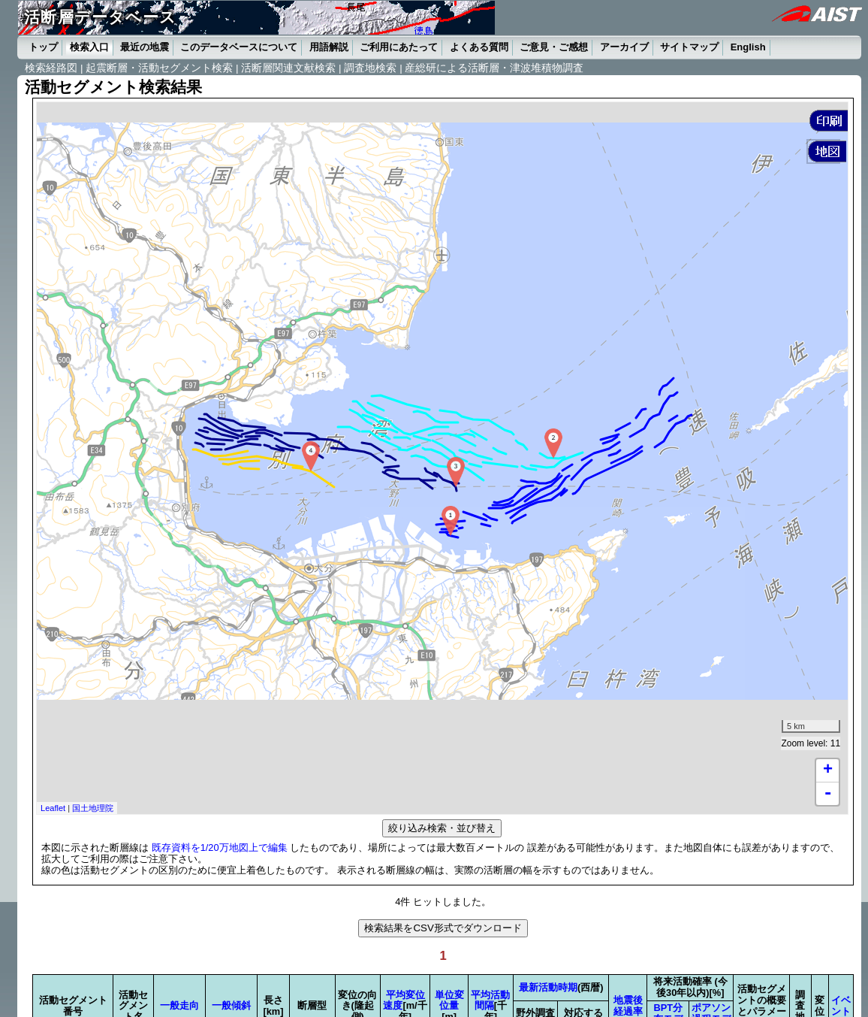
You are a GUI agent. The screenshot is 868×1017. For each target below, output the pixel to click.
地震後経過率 (628, 1005)
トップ (43, 47)
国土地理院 (92, 808)
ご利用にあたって (399, 47)
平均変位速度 (403, 1000)
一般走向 (179, 1005)
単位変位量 (449, 1000)
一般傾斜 (231, 1005)
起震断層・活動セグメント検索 (159, 68)
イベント (841, 1005)
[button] (828, 121)
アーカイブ (624, 47)
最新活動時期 (548, 987)
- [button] (827, 793)
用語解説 (328, 47)
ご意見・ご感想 (554, 47)
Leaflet (53, 808)
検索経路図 (51, 68)
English (748, 47)
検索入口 (89, 47)
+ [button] (828, 770)
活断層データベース (100, 17)
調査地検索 (370, 68)
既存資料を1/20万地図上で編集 (220, 847)
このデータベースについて (238, 47)
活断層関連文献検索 (288, 68)
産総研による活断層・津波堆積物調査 (494, 68)
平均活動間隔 (490, 1000)
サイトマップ (689, 47)
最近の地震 (144, 47)
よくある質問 (479, 47)
